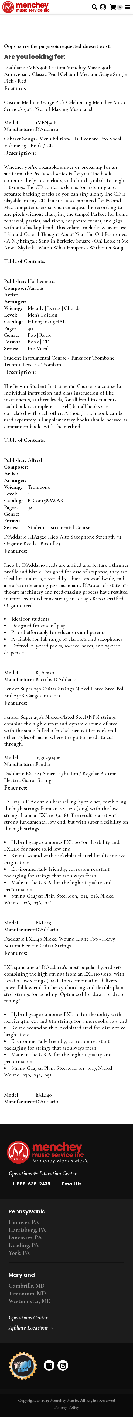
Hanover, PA (24, 1222)
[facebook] (49, 1365)
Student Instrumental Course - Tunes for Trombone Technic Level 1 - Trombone (59, 361)
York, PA (19, 1252)
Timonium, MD (27, 1293)
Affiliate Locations (28, 1327)
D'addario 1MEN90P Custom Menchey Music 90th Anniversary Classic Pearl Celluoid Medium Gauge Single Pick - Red (65, 74)
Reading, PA (24, 1245)
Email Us (71, 1184)
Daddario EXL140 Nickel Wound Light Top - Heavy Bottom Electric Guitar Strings (59, 942)
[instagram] (62, 1365)
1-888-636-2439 (31, 1184)
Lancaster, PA (25, 1237)
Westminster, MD (30, 1301)
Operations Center (28, 1317)
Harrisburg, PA (27, 1229)
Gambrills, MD (27, 1285)
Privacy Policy (66, 1407)
